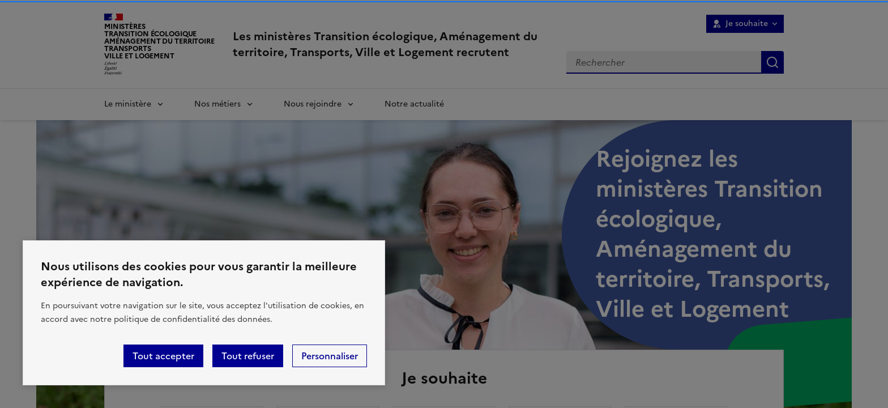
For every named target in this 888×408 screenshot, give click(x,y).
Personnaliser (329, 356)
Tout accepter (163, 356)
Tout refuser (247, 356)
